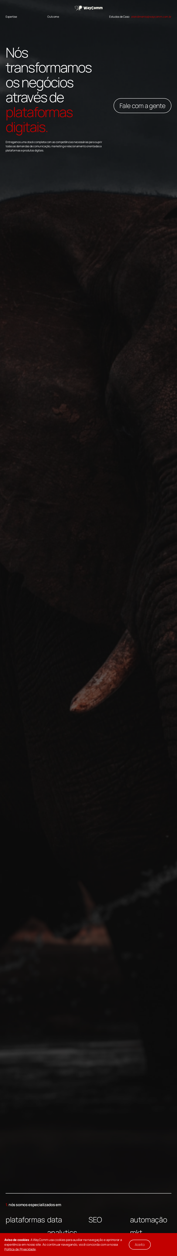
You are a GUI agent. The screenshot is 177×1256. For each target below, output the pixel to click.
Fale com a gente (142, 105)
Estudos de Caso (119, 17)
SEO (95, 1220)
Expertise (11, 17)
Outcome (53, 17)
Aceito (140, 1244)
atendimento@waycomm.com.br (151, 17)
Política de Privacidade (20, 1249)
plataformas (25, 1220)
